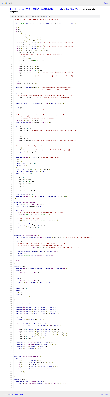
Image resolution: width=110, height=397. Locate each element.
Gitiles (11, 394)
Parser (78, 9)
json (106, 394)
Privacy (16, 394)
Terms (21, 394)
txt (102, 394)
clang (67, 9)
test (72, 9)
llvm (11, 9)
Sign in (106, 3)
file (47, 16)
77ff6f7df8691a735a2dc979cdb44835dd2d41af (44, 9)
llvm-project (19, 9)
